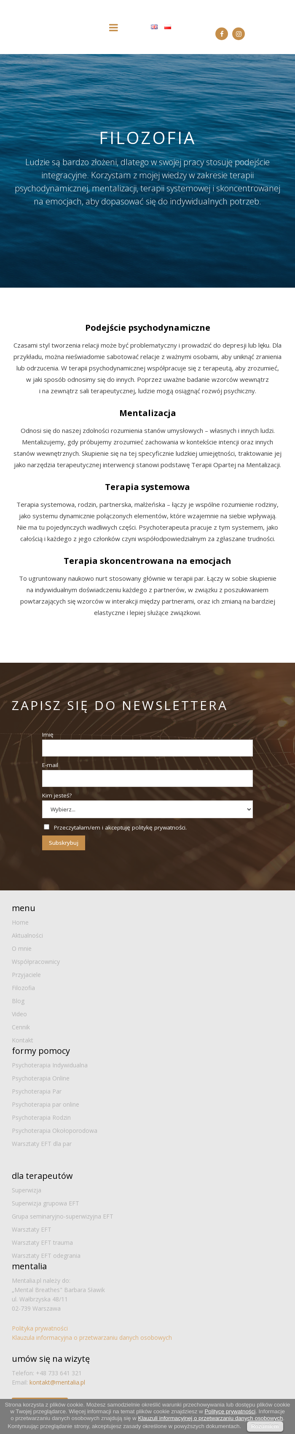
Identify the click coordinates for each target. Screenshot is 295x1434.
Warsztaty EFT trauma (42, 1242)
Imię (48, 734)
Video (19, 1014)
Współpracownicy (36, 962)
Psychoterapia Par (37, 1091)
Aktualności (27, 935)
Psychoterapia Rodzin (41, 1117)
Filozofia (23, 988)
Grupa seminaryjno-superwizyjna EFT (62, 1216)
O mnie (22, 948)
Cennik (21, 1027)
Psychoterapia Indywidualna (50, 1065)
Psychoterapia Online (41, 1078)
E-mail (50, 765)
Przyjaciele (26, 975)
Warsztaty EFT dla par (42, 1144)
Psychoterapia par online (45, 1104)
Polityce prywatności (229, 1411)
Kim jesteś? (57, 795)
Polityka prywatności (40, 1328)
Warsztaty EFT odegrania (46, 1256)
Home (20, 922)
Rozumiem (265, 1426)
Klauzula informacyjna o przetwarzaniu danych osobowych (92, 1337)
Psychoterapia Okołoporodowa (54, 1131)
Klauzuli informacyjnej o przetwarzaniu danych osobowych (210, 1418)
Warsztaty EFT (31, 1229)
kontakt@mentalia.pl (57, 1382)
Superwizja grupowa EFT (45, 1203)
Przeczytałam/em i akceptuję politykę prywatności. (120, 827)
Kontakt (22, 1040)
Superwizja (26, 1190)
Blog (18, 1001)
